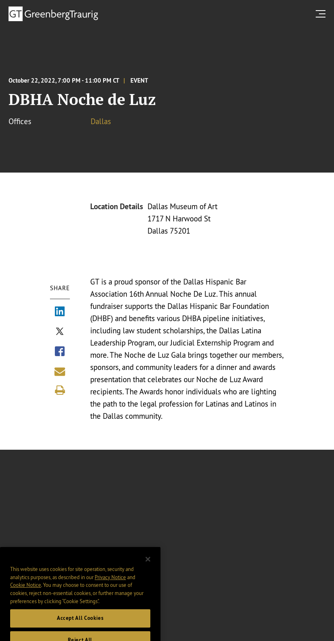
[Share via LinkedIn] (60, 312)
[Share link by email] (59, 371)
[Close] (147, 565)
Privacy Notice (110, 583)
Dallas (101, 121)
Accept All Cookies (80, 624)
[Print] (60, 390)
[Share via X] (60, 332)
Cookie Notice (25, 591)
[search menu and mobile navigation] (322, 13)
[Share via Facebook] (60, 352)
